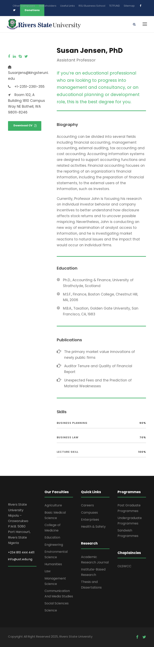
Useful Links (67, 6)
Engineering (54, 544)
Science (51, 610)
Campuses (89, 512)
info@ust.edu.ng (20, 559)
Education (52, 537)
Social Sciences (57, 603)
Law (48, 571)
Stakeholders (47, 6)
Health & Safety (93, 526)
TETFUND (114, 6)
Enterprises (90, 519)
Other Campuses (24, 6)
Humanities (53, 564)
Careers (87, 505)
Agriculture (53, 505)
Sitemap (129, 6)
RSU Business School (92, 6)
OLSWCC (124, 566)
